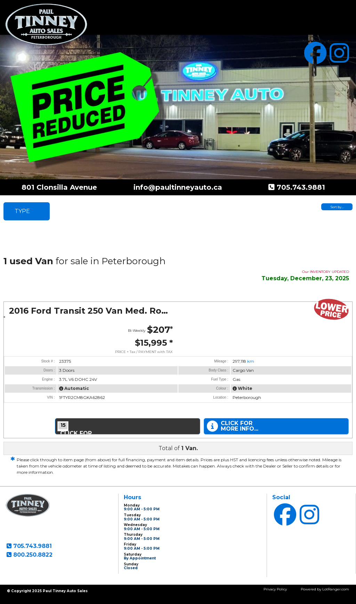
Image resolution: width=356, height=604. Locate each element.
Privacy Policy (275, 589)
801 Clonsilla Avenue (59, 187)
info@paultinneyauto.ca (178, 187)
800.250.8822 (31, 554)
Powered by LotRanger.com (325, 589)
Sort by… (337, 207)
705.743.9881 (300, 187)
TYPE (22, 211)
